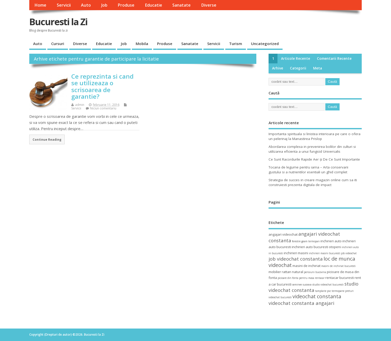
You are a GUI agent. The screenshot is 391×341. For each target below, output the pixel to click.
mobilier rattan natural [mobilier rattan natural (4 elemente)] (286, 271)
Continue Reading (47, 139)
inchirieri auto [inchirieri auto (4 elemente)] (331, 241)
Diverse (208, 5)
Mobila (142, 43)
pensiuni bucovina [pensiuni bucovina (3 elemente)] (315, 272)
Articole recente (295, 58)
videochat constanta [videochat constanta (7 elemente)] (316, 296)
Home (40, 5)
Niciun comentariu (103, 108)
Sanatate (181, 5)
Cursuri (57, 43)
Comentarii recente (334, 58)
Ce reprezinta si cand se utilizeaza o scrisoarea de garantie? (102, 86)
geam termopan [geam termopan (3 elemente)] (310, 241)
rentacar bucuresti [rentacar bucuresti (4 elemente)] (339, 277)
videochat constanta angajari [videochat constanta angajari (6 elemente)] (301, 303)
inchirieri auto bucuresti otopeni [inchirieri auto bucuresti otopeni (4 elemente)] (316, 247)
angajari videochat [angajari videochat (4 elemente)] (283, 234)
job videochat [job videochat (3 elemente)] (349, 253)
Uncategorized (265, 43)
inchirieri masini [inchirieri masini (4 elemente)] (296, 253)
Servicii (64, 5)
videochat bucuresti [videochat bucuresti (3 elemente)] (280, 297)
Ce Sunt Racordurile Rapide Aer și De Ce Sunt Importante (314, 159)
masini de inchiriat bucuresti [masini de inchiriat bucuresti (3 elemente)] (338, 266)
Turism (235, 43)
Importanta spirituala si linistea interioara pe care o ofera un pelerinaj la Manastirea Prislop (314, 136)
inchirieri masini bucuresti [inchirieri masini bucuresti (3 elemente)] (324, 253)
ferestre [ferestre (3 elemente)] (296, 241)
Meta (317, 68)
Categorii (298, 68)
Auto (86, 5)
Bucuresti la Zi (58, 22)
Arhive (277, 68)
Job (104, 5)
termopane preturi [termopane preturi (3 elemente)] (343, 291)
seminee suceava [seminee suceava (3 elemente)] (302, 284)
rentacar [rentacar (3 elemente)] (320, 278)
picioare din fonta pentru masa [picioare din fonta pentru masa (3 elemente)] (296, 278)
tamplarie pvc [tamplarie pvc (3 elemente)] (323, 291)
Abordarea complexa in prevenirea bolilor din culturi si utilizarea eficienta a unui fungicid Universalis (312, 149)
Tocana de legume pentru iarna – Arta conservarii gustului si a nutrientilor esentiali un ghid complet (308, 169)
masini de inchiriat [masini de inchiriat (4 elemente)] (306, 265)
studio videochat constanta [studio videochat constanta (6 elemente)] (313, 286)
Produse (126, 5)
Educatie (153, 5)
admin (79, 105)
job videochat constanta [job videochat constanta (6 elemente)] (296, 258)
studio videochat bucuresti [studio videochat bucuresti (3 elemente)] (328, 284)
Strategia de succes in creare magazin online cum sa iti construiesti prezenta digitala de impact (313, 182)
